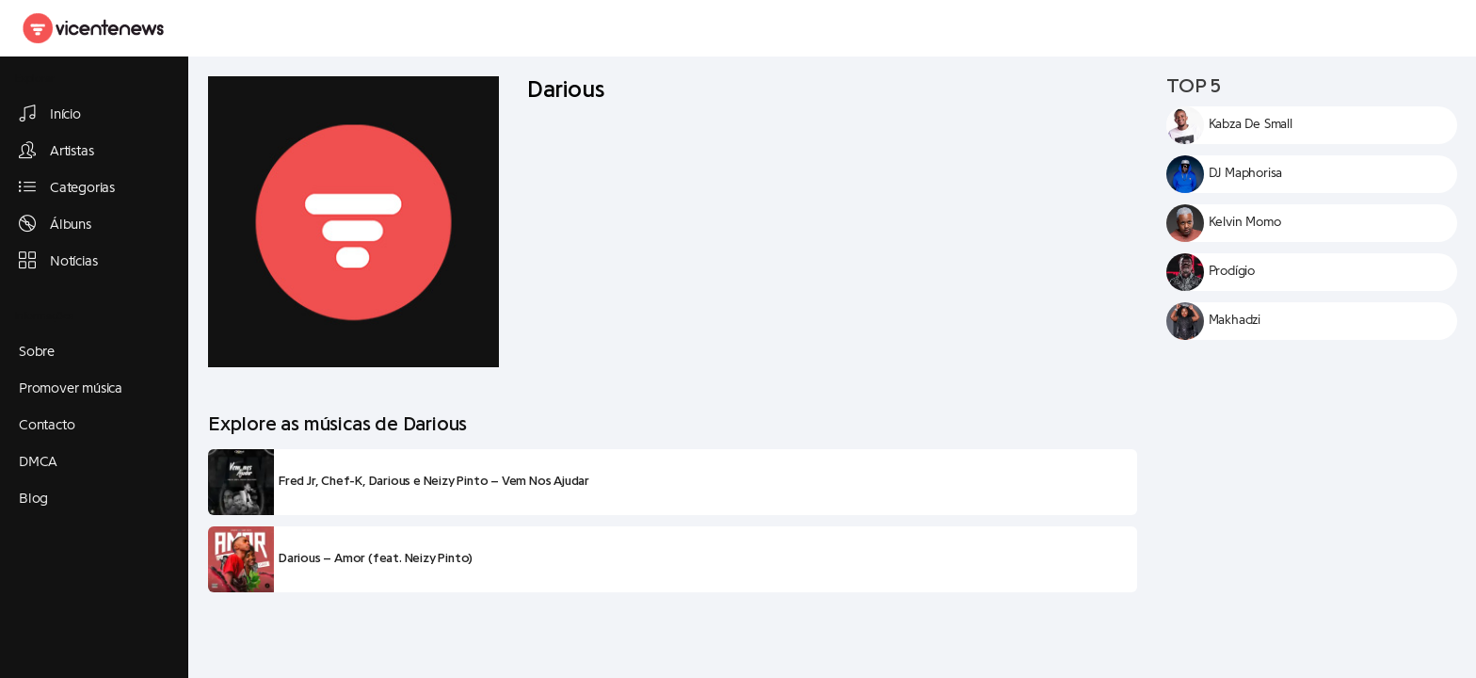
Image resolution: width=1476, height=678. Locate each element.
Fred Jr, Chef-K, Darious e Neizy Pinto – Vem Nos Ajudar (434, 481)
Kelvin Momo (1245, 222)
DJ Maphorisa (1246, 173)
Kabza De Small (1250, 124)
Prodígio (1232, 271)
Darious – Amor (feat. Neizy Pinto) (376, 558)
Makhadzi (1234, 320)
